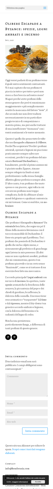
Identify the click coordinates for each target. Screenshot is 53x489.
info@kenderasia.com (17, 468)
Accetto (38, 482)
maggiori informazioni (20, 482)
